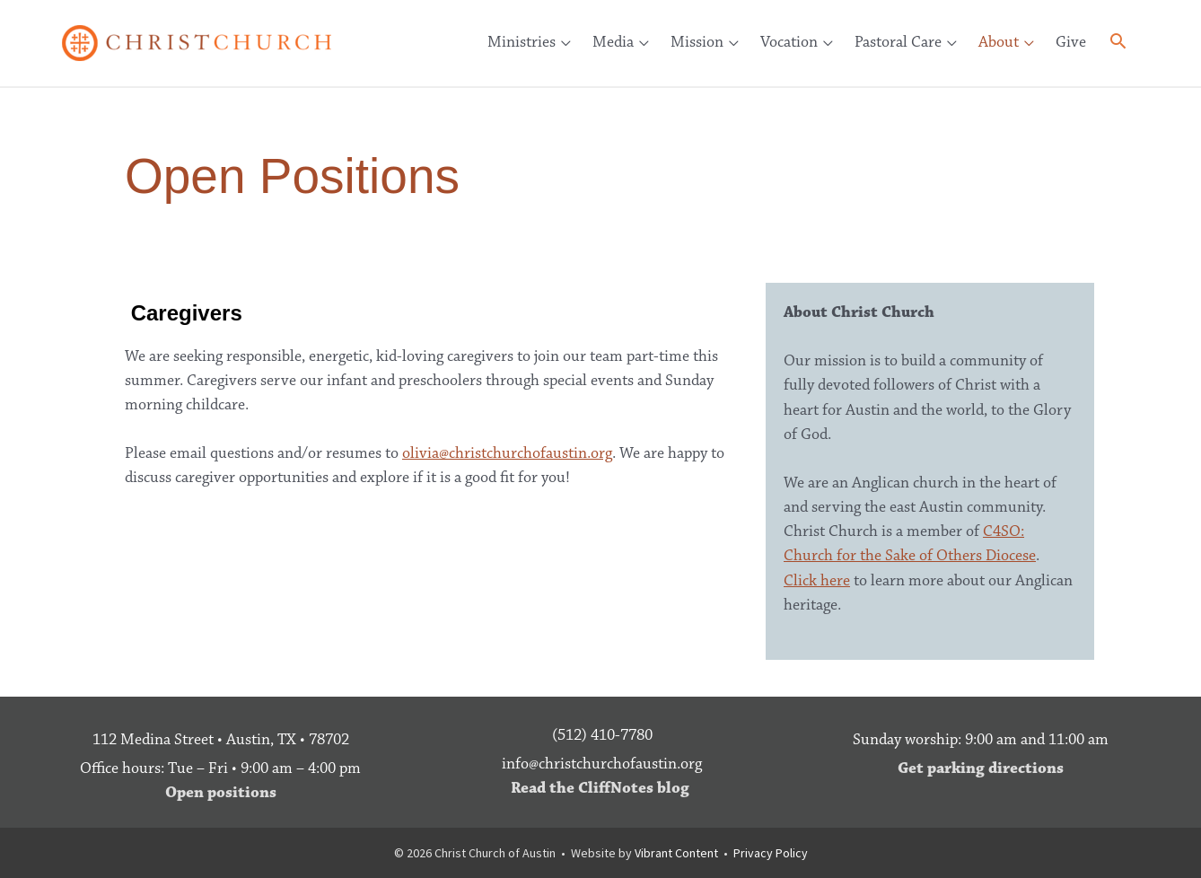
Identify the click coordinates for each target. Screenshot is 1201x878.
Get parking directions (981, 768)
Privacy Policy (770, 853)
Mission (697, 42)
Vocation (789, 42)
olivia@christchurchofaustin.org (507, 453)
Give (1071, 42)
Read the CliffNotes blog (600, 788)
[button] (1118, 44)
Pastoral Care (898, 42)
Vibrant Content (676, 853)
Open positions (220, 793)
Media (613, 42)
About (998, 42)
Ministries (521, 42)
